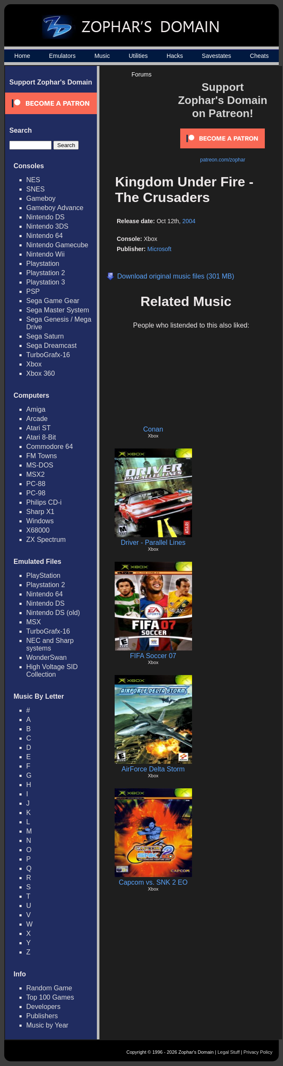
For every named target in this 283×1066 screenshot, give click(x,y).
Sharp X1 (40, 511)
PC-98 (35, 493)
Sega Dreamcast (51, 345)
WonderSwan (46, 657)
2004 (188, 221)
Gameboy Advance (54, 207)
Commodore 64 (49, 446)
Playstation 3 (45, 282)
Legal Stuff (228, 1052)
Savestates (216, 55)
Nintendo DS (45, 217)
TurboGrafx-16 (48, 354)
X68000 (37, 530)
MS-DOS (39, 465)
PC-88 (35, 483)
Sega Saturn (45, 336)
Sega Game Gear (52, 300)
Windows (40, 521)
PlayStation (43, 575)
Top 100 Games (50, 997)
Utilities (138, 55)
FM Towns (41, 455)
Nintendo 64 (44, 235)
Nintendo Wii (45, 254)
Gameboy (40, 198)
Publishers (42, 1016)
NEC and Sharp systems (50, 644)
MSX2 (35, 474)
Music (102, 55)
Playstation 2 (45, 272)
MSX (33, 622)
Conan (153, 429)
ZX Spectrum (46, 539)
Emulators (62, 55)
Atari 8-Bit (41, 437)
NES (33, 179)
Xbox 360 (40, 373)
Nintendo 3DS (47, 226)
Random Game (49, 988)
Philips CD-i (44, 502)
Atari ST (38, 428)
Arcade (37, 418)
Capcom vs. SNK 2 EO (153, 882)
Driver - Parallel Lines (153, 542)
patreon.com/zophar (222, 160)
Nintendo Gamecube (57, 245)
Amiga (35, 409)
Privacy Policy (258, 1052)
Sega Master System (57, 310)
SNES (35, 189)
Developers (43, 1006)
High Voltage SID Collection (52, 670)
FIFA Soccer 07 (153, 655)
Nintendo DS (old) (53, 612)
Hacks (175, 55)
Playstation (42, 263)
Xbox (33, 364)
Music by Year (47, 1025)
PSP (33, 291)
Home (22, 55)
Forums (141, 74)
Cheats (259, 55)
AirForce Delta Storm (152, 769)
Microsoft (159, 249)
